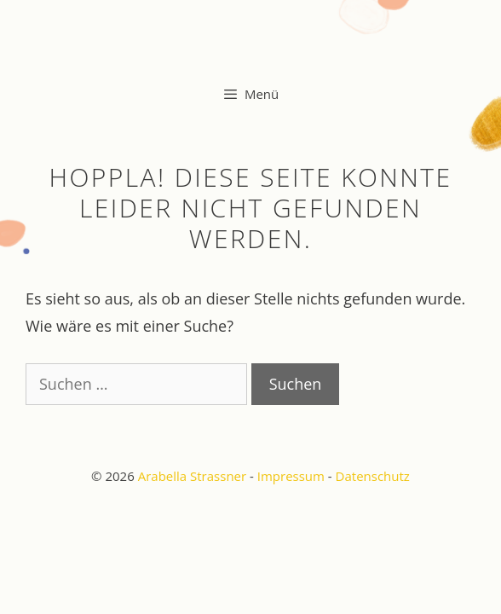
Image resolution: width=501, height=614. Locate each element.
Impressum (291, 475)
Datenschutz (373, 475)
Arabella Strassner (192, 475)
